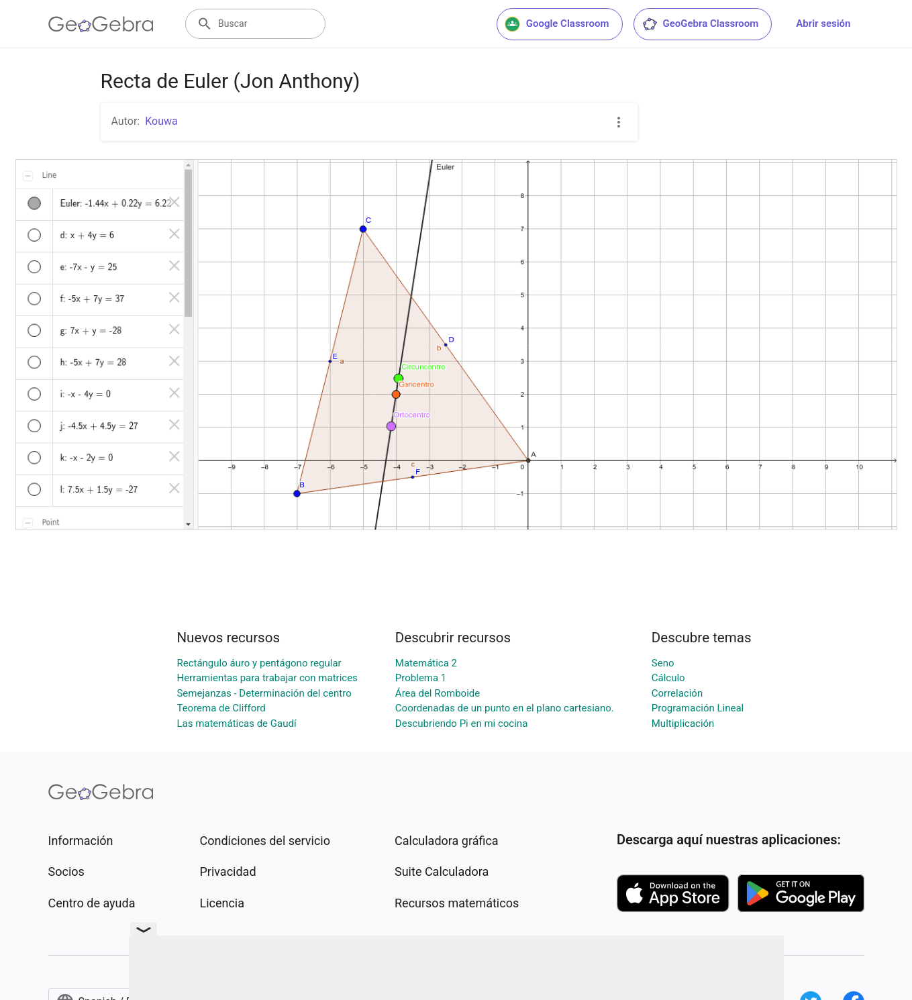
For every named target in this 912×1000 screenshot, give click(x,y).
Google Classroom (557, 24)
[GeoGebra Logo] (101, 24)
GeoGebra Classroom (700, 24)
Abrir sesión (823, 23)
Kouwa (161, 121)
